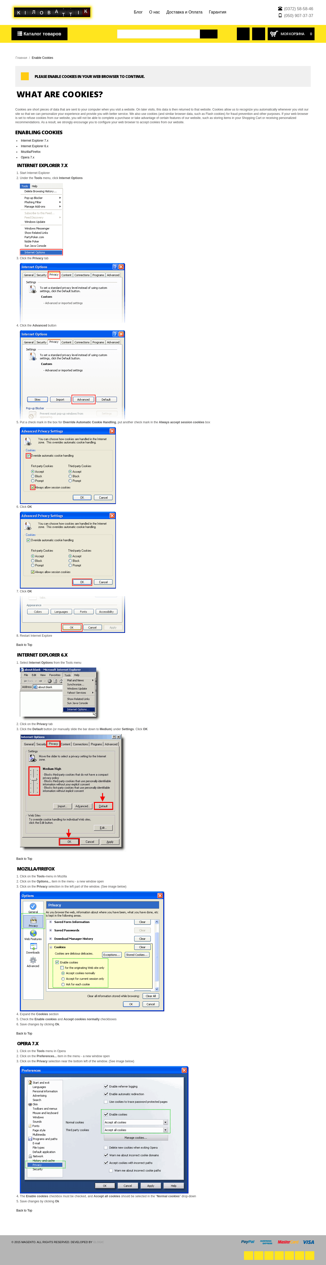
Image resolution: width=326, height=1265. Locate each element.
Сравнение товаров (258, 32)
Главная (21, 58)
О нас (154, 12)
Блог (138, 12)
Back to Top (24, 645)
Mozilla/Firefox (30, 152)
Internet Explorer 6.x (34, 146)
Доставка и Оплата (184, 12)
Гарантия (217, 12)
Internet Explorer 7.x (34, 140)
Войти (241, 29)
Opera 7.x (27, 157)
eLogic (98, 1242)
